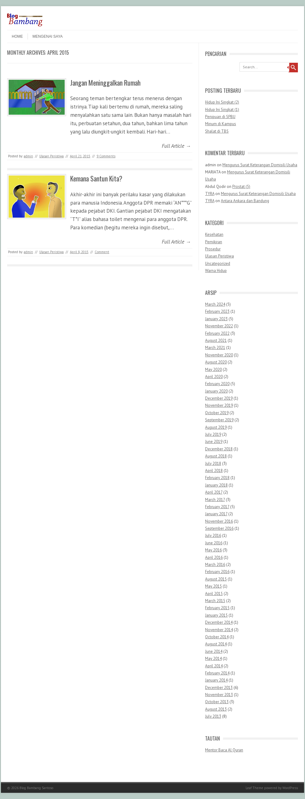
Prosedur (213, 249)
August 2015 (216, 579)
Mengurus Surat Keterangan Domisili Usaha (259, 165)
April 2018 (214, 470)
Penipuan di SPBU (220, 116)
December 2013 (219, 687)
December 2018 (219, 449)
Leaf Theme (254, 788)
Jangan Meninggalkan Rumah (105, 82)
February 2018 (217, 477)
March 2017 (215, 499)
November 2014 (219, 629)
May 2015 (213, 586)
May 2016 (213, 550)
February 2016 (217, 571)
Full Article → (176, 145)
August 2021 (216, 340)
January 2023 (216, 318)
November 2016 (219, 521)
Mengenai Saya (47, 36)
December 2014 (219, 622)
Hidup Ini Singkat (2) (222, 102)
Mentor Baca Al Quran (224, 750)
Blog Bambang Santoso (36, 788)
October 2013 (217, 701)
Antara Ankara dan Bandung (245, 200)
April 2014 (214, 666)
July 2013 (213, 716)
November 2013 (219, 694)
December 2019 (219, 398)
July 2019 (213, 434)
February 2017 (217, 506)
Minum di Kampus (220, 123)
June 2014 (213, 651)
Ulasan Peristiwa (51, 156)
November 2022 (219, 326)
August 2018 (216, 456)
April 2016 (214, 557)
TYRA (209, 193)
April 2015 (214, 593)
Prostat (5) (241, 186)
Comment (102, 252)
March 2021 (215, 347)
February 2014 (217, 673)
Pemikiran (213, 241)
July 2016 (213, 535)
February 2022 (217, 333)
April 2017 (213, 492)
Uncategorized (217, 263)
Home (17, 36)
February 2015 (217, 607)
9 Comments (106, 156)
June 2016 (213, 543)
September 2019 (219, 420)
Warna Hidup (216, 270)
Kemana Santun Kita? (96, 178)
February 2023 (217, 311)
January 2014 (216, 680)
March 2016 (215, 564)
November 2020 (219, 355)
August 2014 (216, 644)
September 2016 (219, 528)
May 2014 (213, 658)
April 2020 (214, 376)
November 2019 (219, 405)
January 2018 (216, 485)
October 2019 (217, 412)
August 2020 (216, 362)
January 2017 (216, 513)
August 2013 (216, 709)
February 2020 (217, 383)
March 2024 (215, 304)
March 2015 (215, 600)
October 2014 (217, 637)
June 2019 (213, 441)
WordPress (290, 788)
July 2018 (213, 463)
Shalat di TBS (217, 131)
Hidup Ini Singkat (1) (222, 109)
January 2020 (216, 391)
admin (28, 156)
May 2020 (213, 369)
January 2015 (216, 615)
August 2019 (216, 427)
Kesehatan (214, 234)
